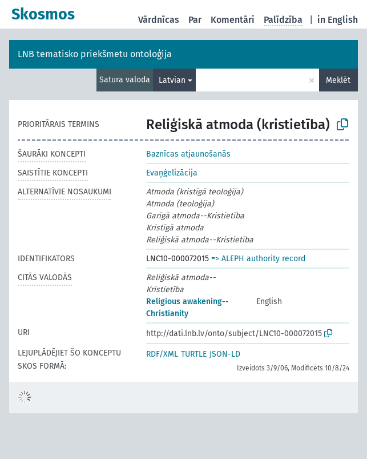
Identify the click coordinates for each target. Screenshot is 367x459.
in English (337, 19)
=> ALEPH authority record (258, 259)
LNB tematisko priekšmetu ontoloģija (95, 54)
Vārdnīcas (158, 19)
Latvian (172, 80)
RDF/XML (162, 354)
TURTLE (194, 354)
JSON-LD (224, 354)
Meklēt (338, 80)
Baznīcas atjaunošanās (188, 154)
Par (194, 19)
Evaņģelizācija (171, 173)
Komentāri (233, 19)
